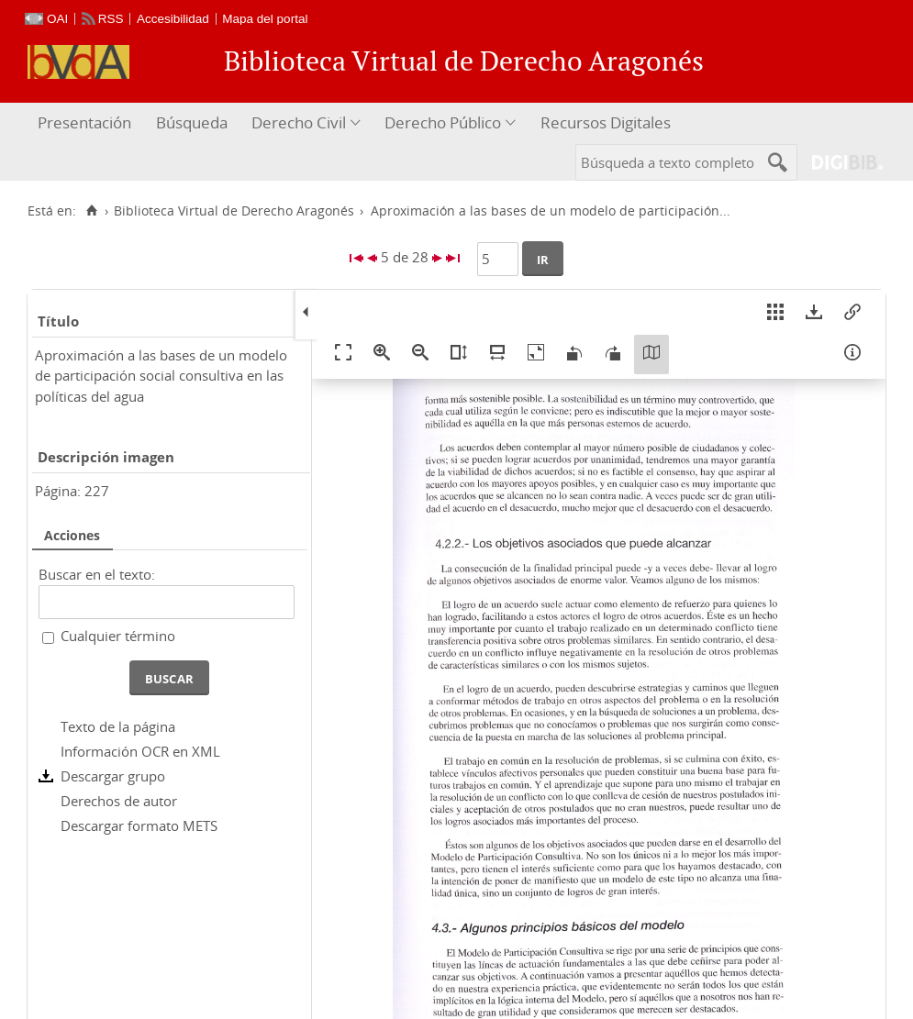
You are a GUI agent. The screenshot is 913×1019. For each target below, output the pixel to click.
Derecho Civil (298, 122)
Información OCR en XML (140, 751)
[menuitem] (86, 123)
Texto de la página (118, 726)
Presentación (84, 122)
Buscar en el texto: (97, 574)
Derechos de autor (119, 801)
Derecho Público (442, 122)
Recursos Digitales (605, 122)
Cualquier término (118, 635)
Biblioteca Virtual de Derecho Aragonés (234, 211)
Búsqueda (192, 122)
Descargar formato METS (139, 825)
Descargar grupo (113, 776)
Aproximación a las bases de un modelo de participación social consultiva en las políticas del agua (161, 375)
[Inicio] (91, 211)
